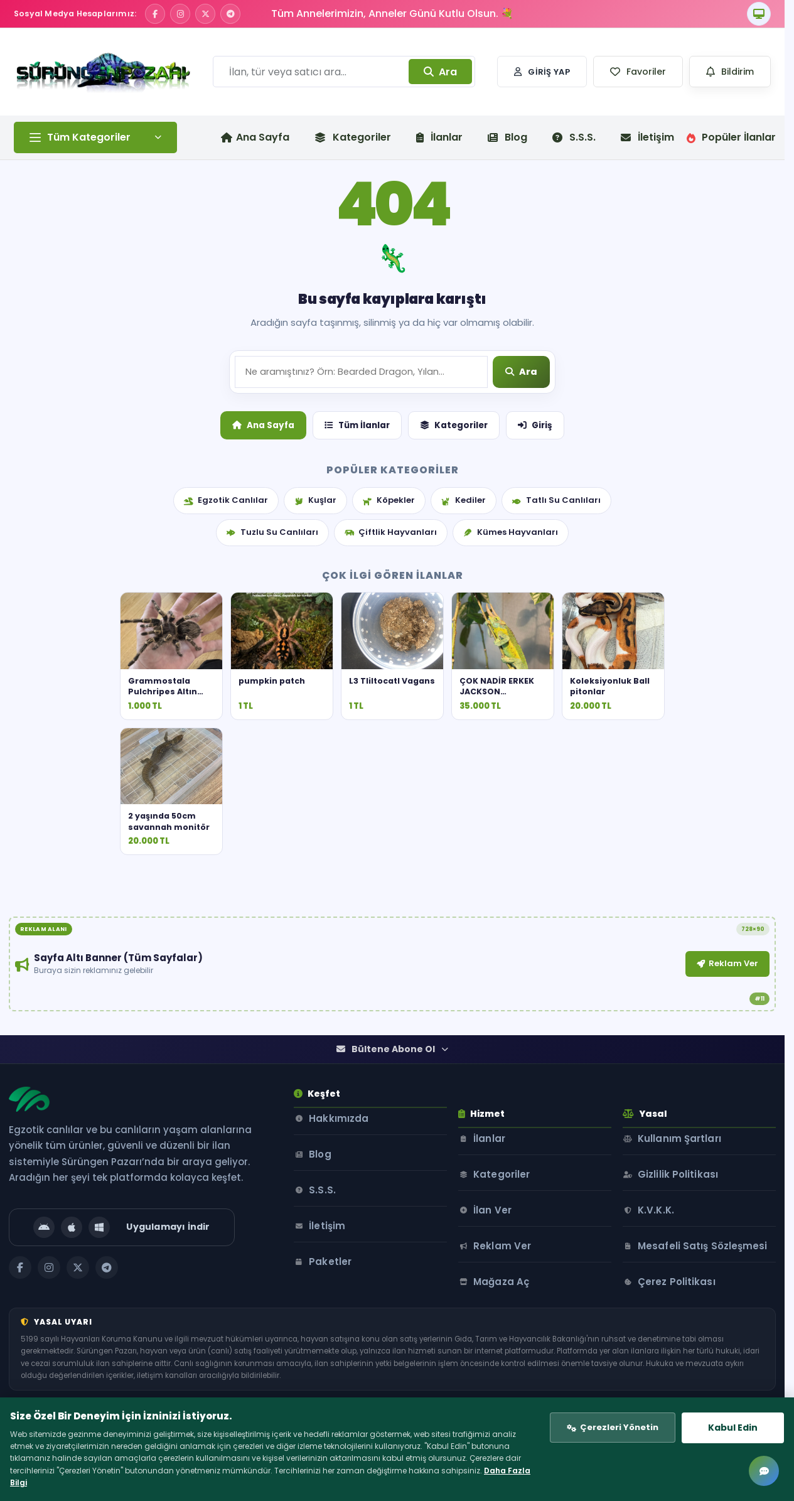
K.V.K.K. (668, 1265)
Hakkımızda (342, 1193)
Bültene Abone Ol (392, 1115)
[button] (638, 71)
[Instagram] (180, 14)
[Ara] (522, 464)
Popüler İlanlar (731, 137)
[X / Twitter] (205, 14)
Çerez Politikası (689, 1351)
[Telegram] (230, 14)
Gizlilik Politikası (690, 1229)
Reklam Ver (514, 1045)
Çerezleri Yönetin (604, 1420)
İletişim (647, 137)
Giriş (535, 516)
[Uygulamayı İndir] (127, 1294)
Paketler (334, 1336)
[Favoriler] (638, 71)
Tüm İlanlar (357, 516)
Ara (440, 72)
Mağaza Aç (517, 1336)
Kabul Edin (723, 1420)
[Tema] (759, 14)
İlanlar (439, 137)
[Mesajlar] (764, 1471)
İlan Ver (508, 1265)
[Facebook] (155, 14)
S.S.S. (574, 137)
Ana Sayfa (263, 516)
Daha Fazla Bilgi (273, 1478)
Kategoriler (352, 137)
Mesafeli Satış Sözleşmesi (685, 1308)
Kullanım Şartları (692, 1193)
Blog (507, 137)
